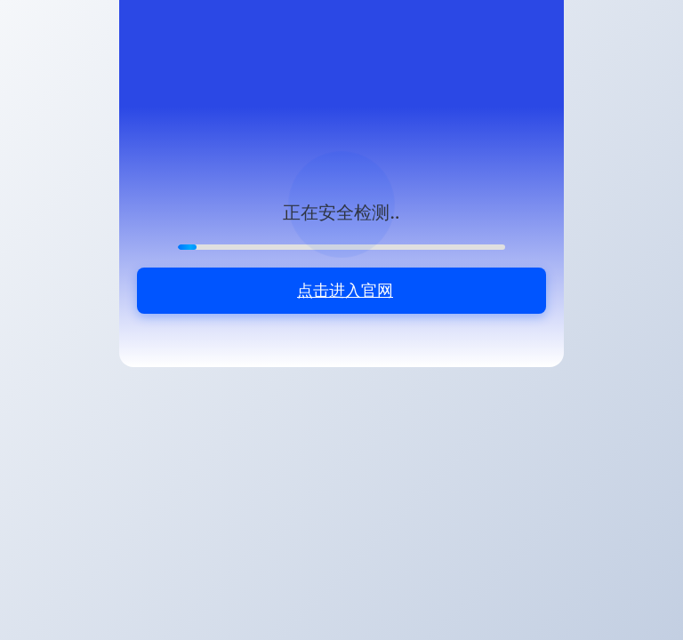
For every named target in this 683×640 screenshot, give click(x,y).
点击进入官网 (345, 290)
